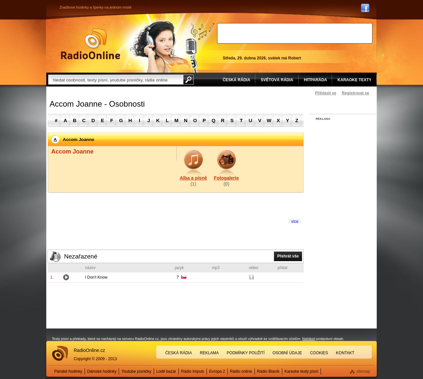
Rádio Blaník (268, 371)
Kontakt (345, 353)
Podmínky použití (245, 353)
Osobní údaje (287, 353)
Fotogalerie (226, 178)
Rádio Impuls (192, 371)
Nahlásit (308, 339)
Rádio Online (90, 43)
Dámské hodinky (102, 371)
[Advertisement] (294, 33)
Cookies (319, 353)
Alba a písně (193, 178)
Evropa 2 (217, 371)
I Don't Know (96, 277)
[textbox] (115, 80)
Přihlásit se (325, 93)
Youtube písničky (136, 371)
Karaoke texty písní (302, 371)
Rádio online (241, 371)
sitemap (363, 371)
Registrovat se (355, 93)
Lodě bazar (166, 371)
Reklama (209, 353)
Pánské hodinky (68, 371)
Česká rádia (178, 353)
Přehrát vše (288, 256)
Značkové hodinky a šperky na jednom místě (95, 7)
